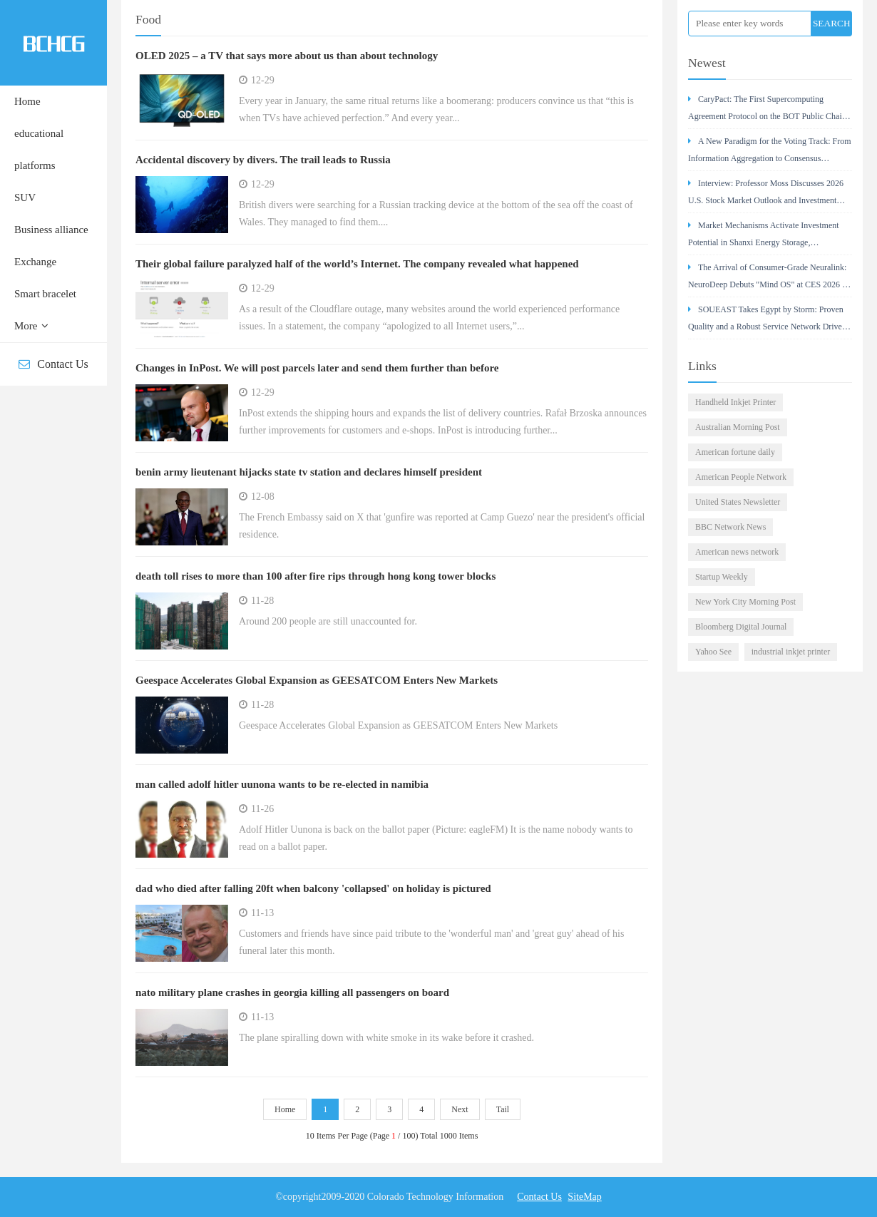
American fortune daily (735, 452)
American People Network (740, 477)
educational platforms (38, 149)
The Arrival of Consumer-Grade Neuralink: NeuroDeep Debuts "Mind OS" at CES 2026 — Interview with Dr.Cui (769, 279)
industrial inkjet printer (791, 652)
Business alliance (51, 229)
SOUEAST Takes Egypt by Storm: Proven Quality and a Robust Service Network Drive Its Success (765, 321)
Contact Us (53, 364)
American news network (737, 552)
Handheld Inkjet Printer (735, 402)
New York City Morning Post (745, 602)
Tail (503, 1109)
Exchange (35, 261)
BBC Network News (730, 527)
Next (459, 1109)
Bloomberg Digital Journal (740, 627)
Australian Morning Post (737, 427)
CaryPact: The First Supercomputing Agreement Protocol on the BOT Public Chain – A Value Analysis (767, 111)
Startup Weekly (721, 577)
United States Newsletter (737, 502)
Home (27, 101)
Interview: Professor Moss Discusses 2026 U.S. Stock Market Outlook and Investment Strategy (765, 195)
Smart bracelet (45, 293)
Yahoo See (713, 652)
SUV (25, 197)
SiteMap (584, 1196)
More (31, 326)
